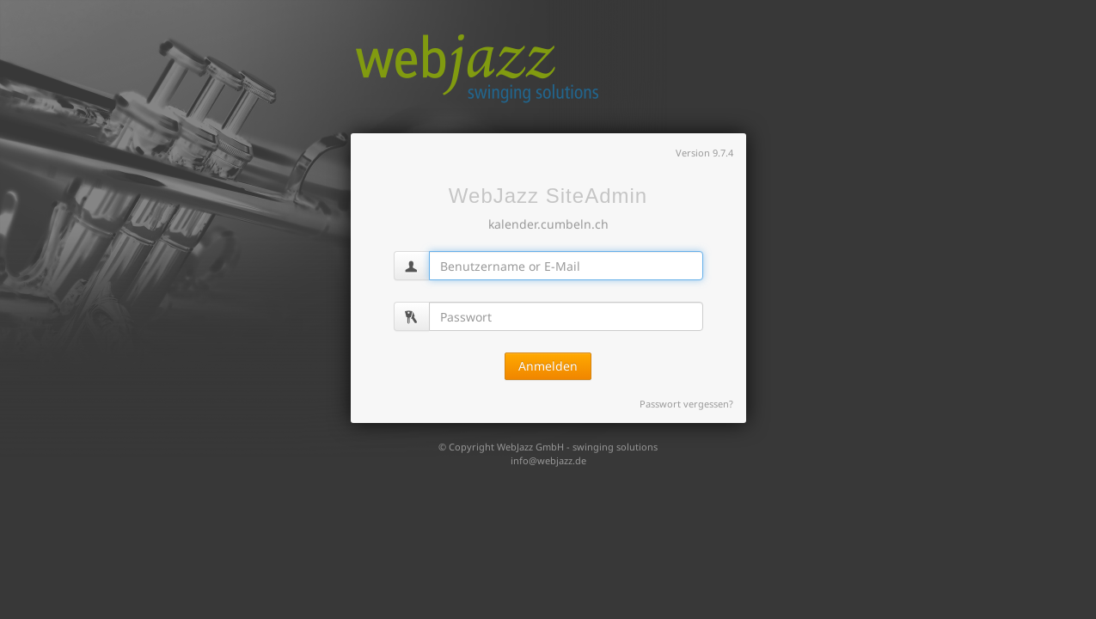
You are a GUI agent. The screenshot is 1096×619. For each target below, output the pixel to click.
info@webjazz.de (548, 460)
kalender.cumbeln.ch (548, 224)
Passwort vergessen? (686, 403)
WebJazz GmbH (530, 446)
